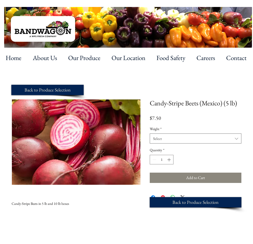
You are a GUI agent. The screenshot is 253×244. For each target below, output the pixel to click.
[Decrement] (154, 159)
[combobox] (195, 138)
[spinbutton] (161, 159)
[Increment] (169, 159)
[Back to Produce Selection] (47, 90)
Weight (156, 129)
